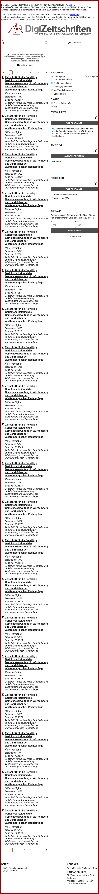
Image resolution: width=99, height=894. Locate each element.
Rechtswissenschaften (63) (65, 194)
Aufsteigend (58, 76)
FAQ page (74, 14)
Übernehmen (74, 231)
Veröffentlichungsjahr (62, 90)
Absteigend (91, 76)
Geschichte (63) (60, 198)
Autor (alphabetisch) (61, 79)
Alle (54, 107)
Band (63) (57, 162)
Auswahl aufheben (74, 156)
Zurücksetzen (74, 237)
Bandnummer (58, 94)
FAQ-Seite (69, 5)
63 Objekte (74, 43)
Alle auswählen (74, 123)
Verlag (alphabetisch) (62, 86)
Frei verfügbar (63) (61, 103)
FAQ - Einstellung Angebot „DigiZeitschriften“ (15, 869)
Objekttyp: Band (25, 65)
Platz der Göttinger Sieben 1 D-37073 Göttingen (82, 882)
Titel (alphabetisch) (61, 83)
